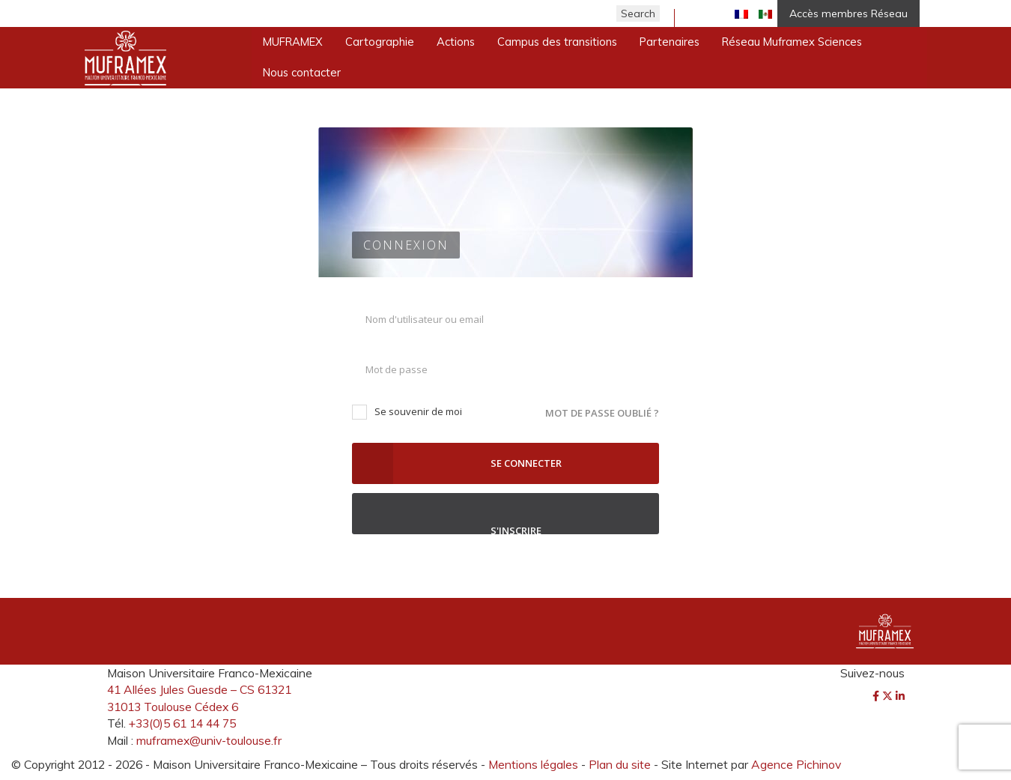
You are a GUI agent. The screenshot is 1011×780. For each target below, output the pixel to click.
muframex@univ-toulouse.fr (209, 740)
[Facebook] (877, 696)
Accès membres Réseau (848, 13)
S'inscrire (505, 513)
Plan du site (620, 764)
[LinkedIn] (900, 696)
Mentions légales (533, 764)
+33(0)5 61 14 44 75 (182, 723)
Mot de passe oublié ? (602, 413)
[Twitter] (889, 696)
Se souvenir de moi (407, 412)
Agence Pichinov (796, 764)
